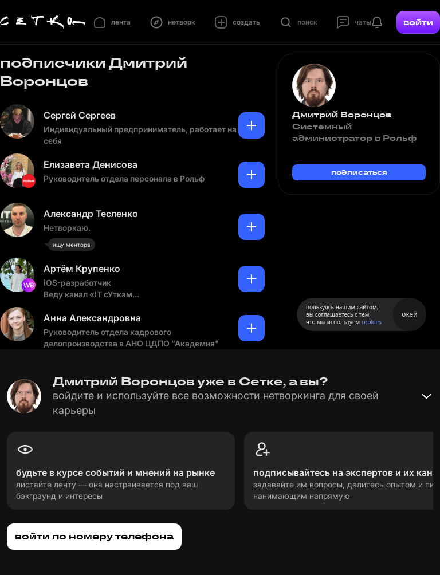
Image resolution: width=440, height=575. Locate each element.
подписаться (359, 172)
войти (418, 22)
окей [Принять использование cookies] (409, 314)
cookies (372, 322)
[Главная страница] (43, 22)
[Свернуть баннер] (426, 396)
